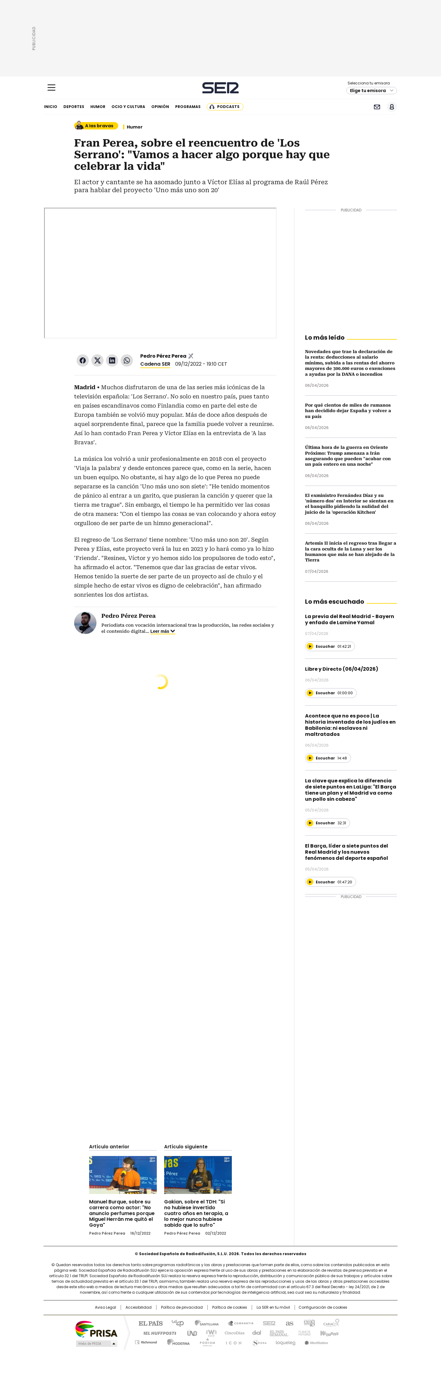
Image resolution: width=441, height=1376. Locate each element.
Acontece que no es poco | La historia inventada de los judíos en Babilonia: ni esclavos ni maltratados (350, 725)
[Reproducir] (310, 646)
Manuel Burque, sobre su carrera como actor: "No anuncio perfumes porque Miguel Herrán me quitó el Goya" (122, 1213)
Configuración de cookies (323, 1307)
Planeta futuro (303, 1332)
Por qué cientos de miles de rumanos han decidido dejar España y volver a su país (348, 411)
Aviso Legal (105, 1307)
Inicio (50, 106)
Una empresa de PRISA (96, 1328)
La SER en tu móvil (273, 1307)
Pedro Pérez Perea (163, 356)
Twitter (97, 360)
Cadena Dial (255, 1332)
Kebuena (328, 1332)
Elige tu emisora (368, 91)
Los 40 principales (175, 1322)
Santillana (204, 1322)
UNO (190, 1332)
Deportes (73, 106)
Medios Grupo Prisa (96, 1343)
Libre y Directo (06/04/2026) (341, 669)
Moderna (176, 1341)
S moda (258, 1341)
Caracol (331, 1322)
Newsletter (377, 107)
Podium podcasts (205, 1341)
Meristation (315, 1341)
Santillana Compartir (238, 1322)
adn (308, 1322)
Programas (188, 106)
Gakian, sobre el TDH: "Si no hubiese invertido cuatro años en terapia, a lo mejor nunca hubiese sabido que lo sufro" (196, 1213)
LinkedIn (112, 360)
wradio (208, 1332)
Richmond (145, 1341)
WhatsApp (127, 360)
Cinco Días (233, 1332)
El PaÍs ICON (232, 1341)
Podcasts (228, 106)
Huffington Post (157, 1332)
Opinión (160, 106)
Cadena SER (220, 87)
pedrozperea (191, 356)
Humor (97, 106)
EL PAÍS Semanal (277, 1332)
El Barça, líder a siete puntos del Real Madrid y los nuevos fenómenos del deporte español (346, 852)
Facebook (83, 360)
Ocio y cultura (128, 106)
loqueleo (285, 1341)
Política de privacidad (182, 1307)
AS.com (288, 1322)
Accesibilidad (139, 1307)
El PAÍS (148, 1322)
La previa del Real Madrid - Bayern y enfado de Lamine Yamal (349, 619)
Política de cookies (229, 1307)
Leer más (159, 631)
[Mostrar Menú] (51, 87)
